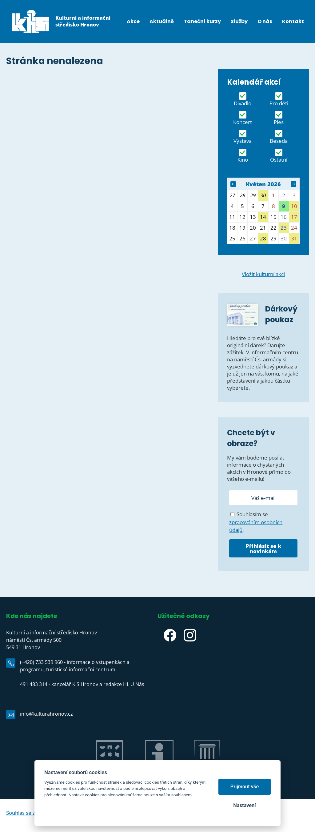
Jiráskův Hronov (109, 774)
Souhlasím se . (255, 522)
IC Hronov (159, 774)
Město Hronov (207, 774)
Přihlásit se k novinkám (263, 548)
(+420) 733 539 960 (41, 662)
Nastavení (244, 805)
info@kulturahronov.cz (46, 713)
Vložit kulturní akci (263, 274)
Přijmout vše (244, 787)
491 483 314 (33, 684)
